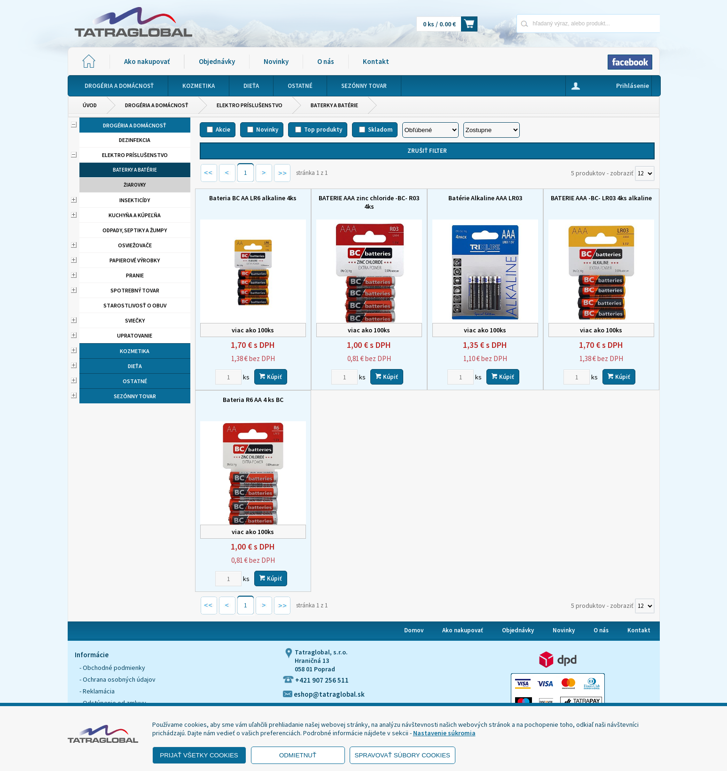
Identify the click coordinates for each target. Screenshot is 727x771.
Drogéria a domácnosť (156, 105)
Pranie (135, 275)
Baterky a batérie (334, 105)
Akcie (223, 130)
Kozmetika (134, 350)
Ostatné (135, 381)
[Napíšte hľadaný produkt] (555, 23)
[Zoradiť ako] (491, 130)
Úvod (90, 105)
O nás (325, 61)
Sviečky (135, 320)
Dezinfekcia (134, 139)
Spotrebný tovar (134, 290)
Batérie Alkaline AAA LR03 (485, 198)
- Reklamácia (97, 691)
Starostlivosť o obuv (134, 305)
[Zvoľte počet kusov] (228, 377)
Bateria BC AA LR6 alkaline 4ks (253, 198)
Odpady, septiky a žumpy (134, 230)
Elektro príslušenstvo (249, 105)
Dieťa (135, 366)
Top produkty (323, 130)
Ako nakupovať (147, 61)
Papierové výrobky (134, 260)
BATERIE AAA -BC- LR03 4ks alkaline (601, 198)
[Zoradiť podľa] (430, 130)
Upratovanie (134, 335)
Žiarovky (135, 184)
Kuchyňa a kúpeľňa (135, 215)
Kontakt (376, 61)
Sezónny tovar (135, 396)
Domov (413, 630)
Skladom (380, 130)
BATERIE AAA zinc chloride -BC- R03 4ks (369, 202)
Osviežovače (135, 245)
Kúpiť (270, 377)
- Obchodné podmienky (112, 667)
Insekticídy (134, 200)
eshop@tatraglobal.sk (324, 694)
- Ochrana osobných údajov (117, 679)
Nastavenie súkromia (444, 733)
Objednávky (217, 61)
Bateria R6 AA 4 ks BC (253, 399)
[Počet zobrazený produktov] (645, 173)
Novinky (276, 61)
